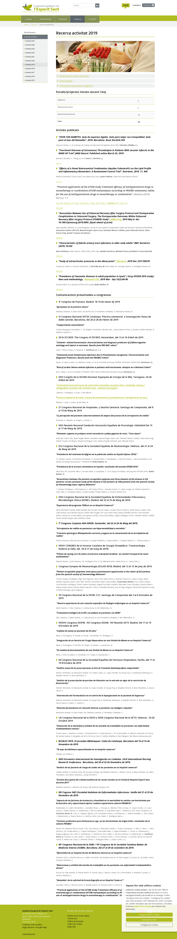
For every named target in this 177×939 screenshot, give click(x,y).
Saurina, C (86, 201)
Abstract (58, 162)
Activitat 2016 (30, 75)
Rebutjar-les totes (149, 920)
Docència (88, 18)
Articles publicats (66, 79)
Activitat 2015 (30, 79)
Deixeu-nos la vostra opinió (78, 914)
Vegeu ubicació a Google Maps (34, 925)
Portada (26, 23)
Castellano (136, 5)
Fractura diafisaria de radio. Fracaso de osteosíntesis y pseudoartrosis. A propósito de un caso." (102, 396)
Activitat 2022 (30, 51)
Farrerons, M (69, 201)
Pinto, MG (95, 201)
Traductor (147, 5)
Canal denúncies (28, 932)
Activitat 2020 (30, 59)
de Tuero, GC (122, 201)
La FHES (136, 18)
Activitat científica (30, 35)
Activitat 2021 (30, 55)
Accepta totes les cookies (149, 914)
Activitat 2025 (30, 39)
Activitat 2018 (30, 67)
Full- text (59, 180)
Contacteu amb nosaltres (32, 923)
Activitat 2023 (30, 47)
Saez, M (78, 201)
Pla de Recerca (29, 31)
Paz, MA (59, 201)
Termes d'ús (72, 917)
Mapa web (71, 925)
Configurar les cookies (149, 925)
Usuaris (33, 18)
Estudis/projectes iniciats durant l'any (74, 74)
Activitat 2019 (30, 63)
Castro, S (103, 201)
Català (125, 5)
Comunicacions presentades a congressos (76, 84)
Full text (59, 254)
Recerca (112, 18)
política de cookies (142, 906)
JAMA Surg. (116, 217)
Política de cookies (74, 922)
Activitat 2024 (30, 43)
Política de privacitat (75, 919)
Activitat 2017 (30, 71)
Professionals (60, 18)
